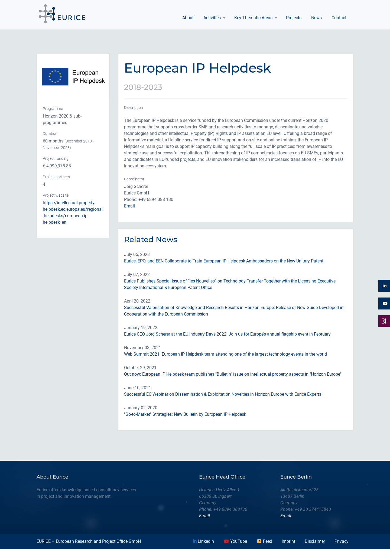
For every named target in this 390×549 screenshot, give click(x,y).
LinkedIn (203, 541)
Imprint (288, 541)
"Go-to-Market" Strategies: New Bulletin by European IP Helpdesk (185, 414)
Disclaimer (315, 541)
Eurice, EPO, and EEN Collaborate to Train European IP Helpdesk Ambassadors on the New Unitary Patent (223, 261)
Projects (293, 17)
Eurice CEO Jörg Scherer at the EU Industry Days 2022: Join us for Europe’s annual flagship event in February (227, 334)
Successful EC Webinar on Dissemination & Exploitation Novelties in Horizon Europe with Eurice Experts (222, 394)
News (316, 17)
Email (129, 206)
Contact (339, 17)
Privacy (341, 541)
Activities (212, 17)
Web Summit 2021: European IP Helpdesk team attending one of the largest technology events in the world (225, 354)
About (188, 17)
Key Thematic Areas (253, 17)
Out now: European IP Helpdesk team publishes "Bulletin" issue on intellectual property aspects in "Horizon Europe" (233, 374)
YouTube (235, 541)
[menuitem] (188, 18)
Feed (264, 541)
